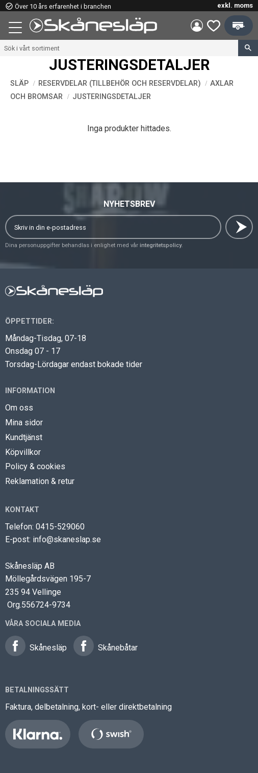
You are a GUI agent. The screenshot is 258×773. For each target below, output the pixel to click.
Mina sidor (24, 422)
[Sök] (248, 48)
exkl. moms (235, 5)
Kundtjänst (23, 437)
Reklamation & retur (39, 481)
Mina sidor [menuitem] (197, 25)
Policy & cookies (35, 466)
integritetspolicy (161, 245)
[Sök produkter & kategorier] (119, 48)
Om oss (19, 408)
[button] (16, 29)
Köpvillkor (23, 452)
